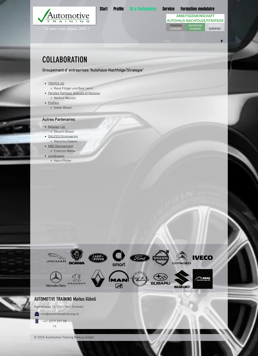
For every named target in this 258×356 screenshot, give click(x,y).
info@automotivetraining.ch (60, 314)
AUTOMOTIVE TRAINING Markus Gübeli (65, 299)
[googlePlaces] (222, 41)
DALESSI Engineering (63, 137)
